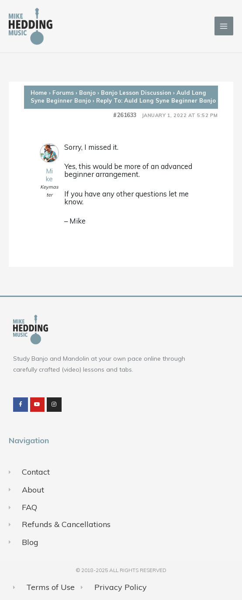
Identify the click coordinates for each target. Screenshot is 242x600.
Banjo (87, 92)
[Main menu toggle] (223, 26)
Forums (63, 92)
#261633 (125, 115)
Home (39, 92)
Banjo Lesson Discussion (136, 92)
